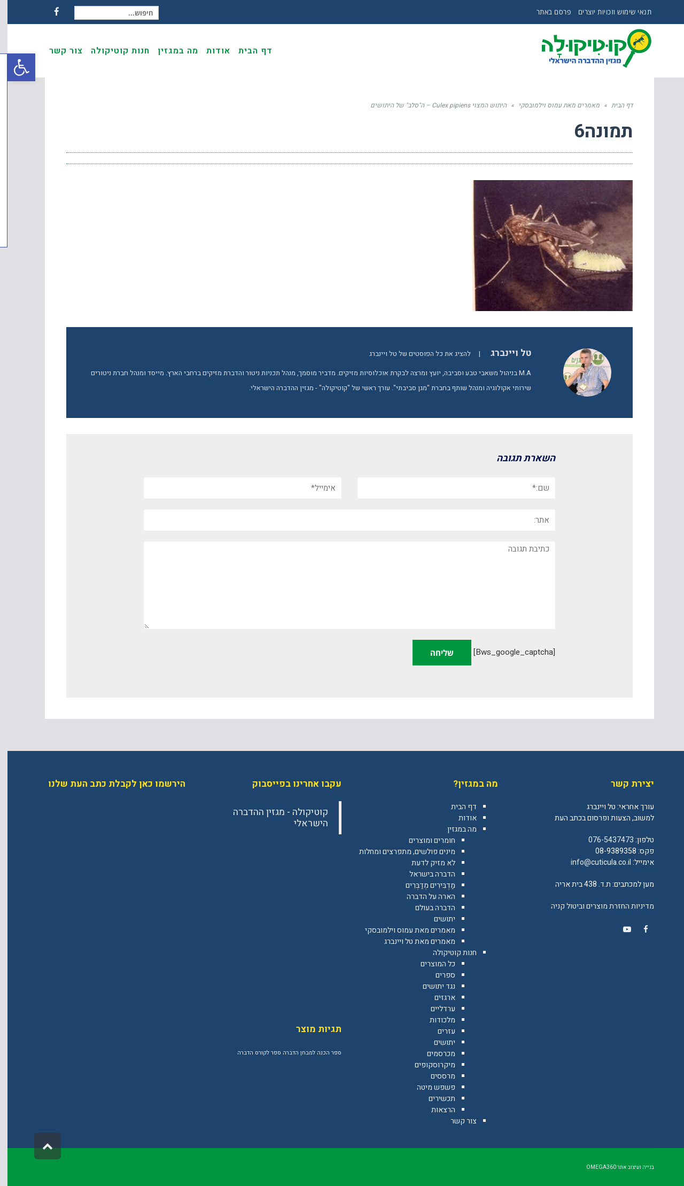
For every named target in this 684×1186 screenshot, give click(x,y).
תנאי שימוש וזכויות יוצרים (607, 12)
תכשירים (434, 1098)
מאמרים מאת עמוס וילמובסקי (402, 930)
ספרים (438, 975)
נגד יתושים (431, 986)
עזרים (439, 1031)
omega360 (594, 1167)
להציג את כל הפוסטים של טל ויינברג (412, 354)
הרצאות (436, 1109)
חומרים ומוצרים (424, 840)
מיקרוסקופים (427, 1065)
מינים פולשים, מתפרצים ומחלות (400, 851)
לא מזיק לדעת (426, 863)
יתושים (437, 919)
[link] (638, 929)
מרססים (435, 1076)
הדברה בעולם (428, 907)
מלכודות (435, 1020)
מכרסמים (433, 1053)
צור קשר (456, 1121)
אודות (460, 818)
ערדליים (435, 1008)
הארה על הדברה (423, 896)
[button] (14, 67)
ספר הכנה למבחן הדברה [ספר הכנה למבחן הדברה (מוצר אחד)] (304, 1053)
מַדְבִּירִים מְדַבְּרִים (423, 885)
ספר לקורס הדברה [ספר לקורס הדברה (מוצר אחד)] (252, 1053)
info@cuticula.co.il (593, 862)
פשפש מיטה (428, 1087)
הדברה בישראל (425, 874)
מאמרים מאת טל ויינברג (412, 941)
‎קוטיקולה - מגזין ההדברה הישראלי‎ (273, 817)
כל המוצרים (430, 964)
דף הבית (456, 806)
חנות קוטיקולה (447, 952)
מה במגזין (454, 829)
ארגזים (437, 997)
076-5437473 (603, 840)
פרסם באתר (546, 12)
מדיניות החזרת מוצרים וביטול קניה (595, 906)
